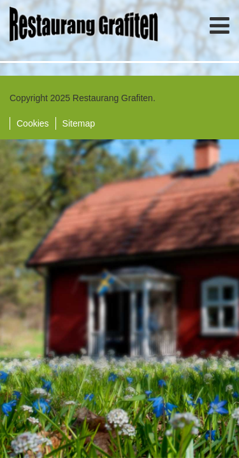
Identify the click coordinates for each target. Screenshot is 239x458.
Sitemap (78, 123)
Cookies (33, 123)
